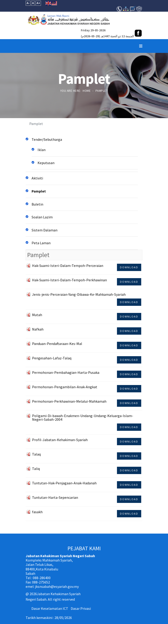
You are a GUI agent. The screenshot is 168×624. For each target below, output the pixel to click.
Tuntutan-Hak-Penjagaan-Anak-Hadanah (64, 483)
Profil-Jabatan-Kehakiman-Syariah (60, 439)
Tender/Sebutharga (47, 139)
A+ (38, 3)
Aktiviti (37, 178)
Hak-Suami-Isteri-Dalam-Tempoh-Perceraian (67, 265)
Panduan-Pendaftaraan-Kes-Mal (57, 343)
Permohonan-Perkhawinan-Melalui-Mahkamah (69, 401)
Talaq (36, 454)
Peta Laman (41, 243)
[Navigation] (140, 46)
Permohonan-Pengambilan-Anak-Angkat (64, 387)
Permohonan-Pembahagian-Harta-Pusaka (65, 372)
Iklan (42, 149)
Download (129, 267)
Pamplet (39, 191)
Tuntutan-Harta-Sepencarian (55, 497)
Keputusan (46, 162)
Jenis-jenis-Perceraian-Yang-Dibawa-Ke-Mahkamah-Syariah (79, 294)
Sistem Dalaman (44, 230)
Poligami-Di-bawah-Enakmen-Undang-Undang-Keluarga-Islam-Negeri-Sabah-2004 (82, 417)
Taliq (36, 468)
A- (28, 3)
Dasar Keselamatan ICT (49, 608)
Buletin (37, 204)
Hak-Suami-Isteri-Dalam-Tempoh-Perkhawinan (69, 280)
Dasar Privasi (81, 608)
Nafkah (37, 329)
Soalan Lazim (42, 217)
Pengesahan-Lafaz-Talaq (51, 358)
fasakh (37, 512)
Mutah (37, 314)
